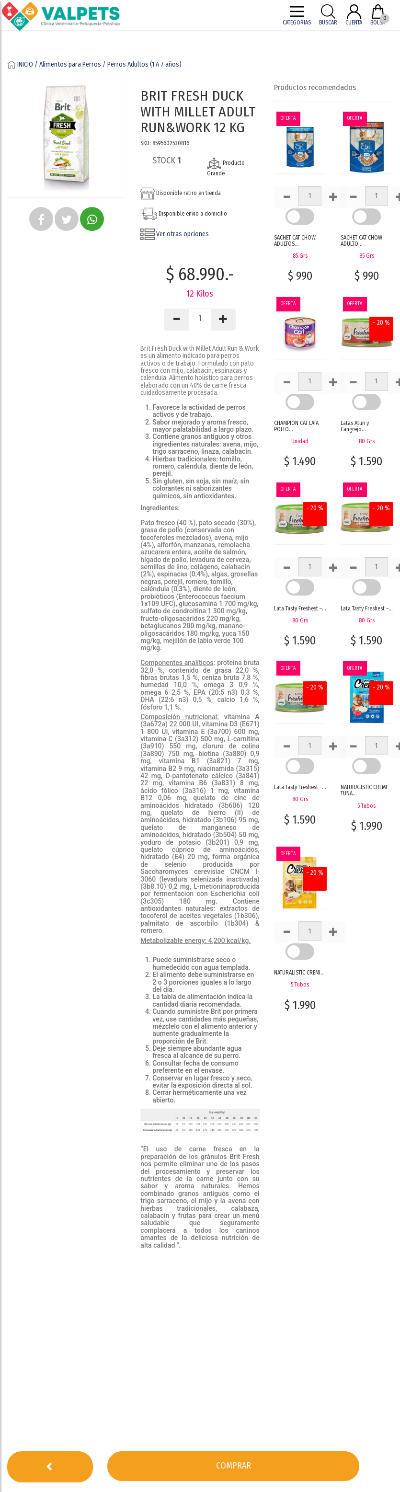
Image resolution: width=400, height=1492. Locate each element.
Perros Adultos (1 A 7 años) (144, 64)
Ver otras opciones (174, 234)
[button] (41, 219)
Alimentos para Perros (70, 64)
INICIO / (23, 64)
